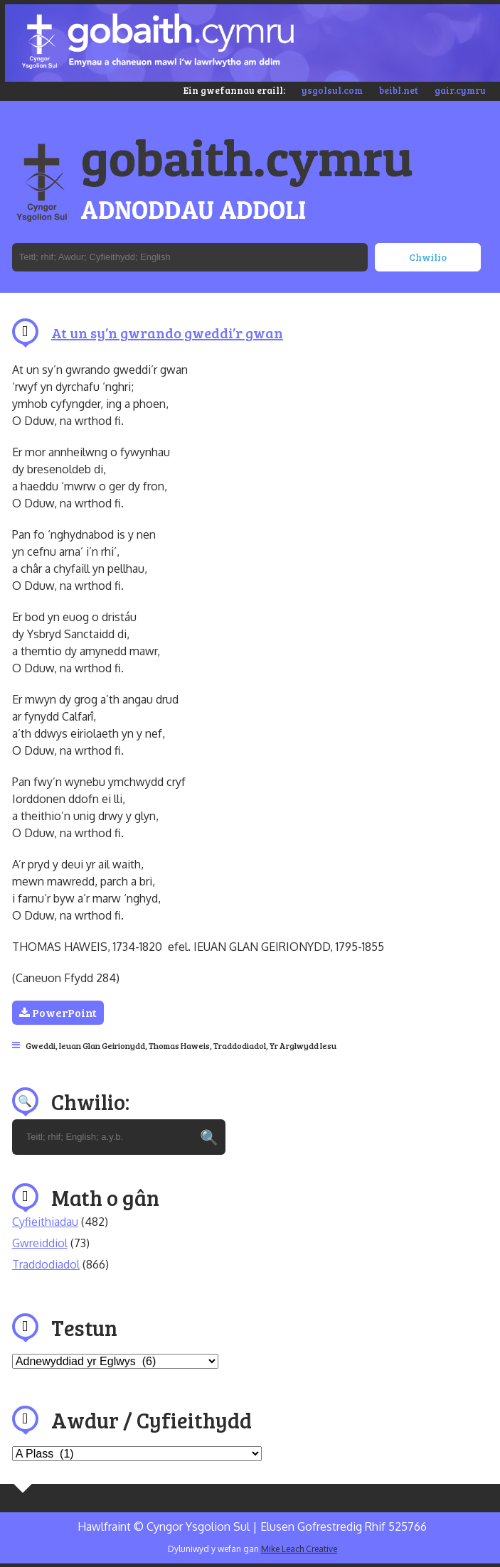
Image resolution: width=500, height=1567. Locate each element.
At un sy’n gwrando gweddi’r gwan (167, 333)
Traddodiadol (239, 1045)
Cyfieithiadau (45, 1222)
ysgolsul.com (332, 90)
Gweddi (40, 1045)
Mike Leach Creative (299, 1549)
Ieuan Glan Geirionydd (102, 1045)
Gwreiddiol (40, 1243)
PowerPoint (58, 1012)
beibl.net (398, 90)
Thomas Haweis (179, 1045)
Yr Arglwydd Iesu (303, 1045)
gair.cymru (460, 90)
